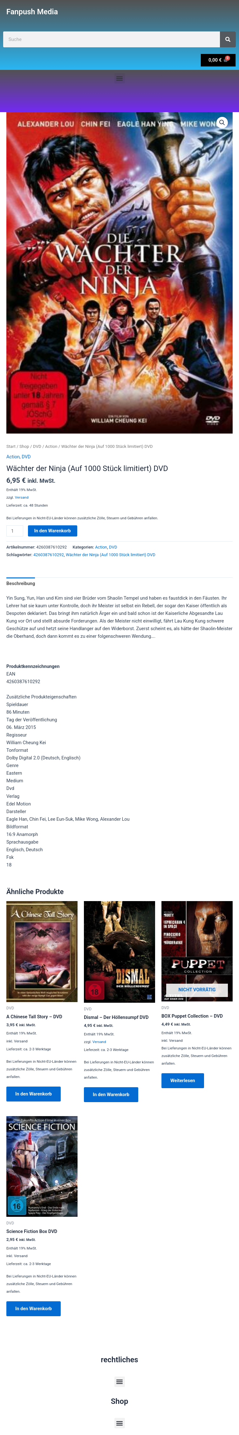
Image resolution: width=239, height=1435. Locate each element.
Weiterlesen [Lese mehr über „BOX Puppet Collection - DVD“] (182, 1080)
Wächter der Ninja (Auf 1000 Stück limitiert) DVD (110, 554)
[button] (119, 78)
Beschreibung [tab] (20, 583)
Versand (22, 497)
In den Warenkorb (52, 531)
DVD (37, 446)
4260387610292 (48, 554)
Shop (24, 446)
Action (51, 446)
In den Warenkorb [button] (33, 1094)
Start (11, 446)
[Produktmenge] (14, 530)
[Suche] (228, 39)
